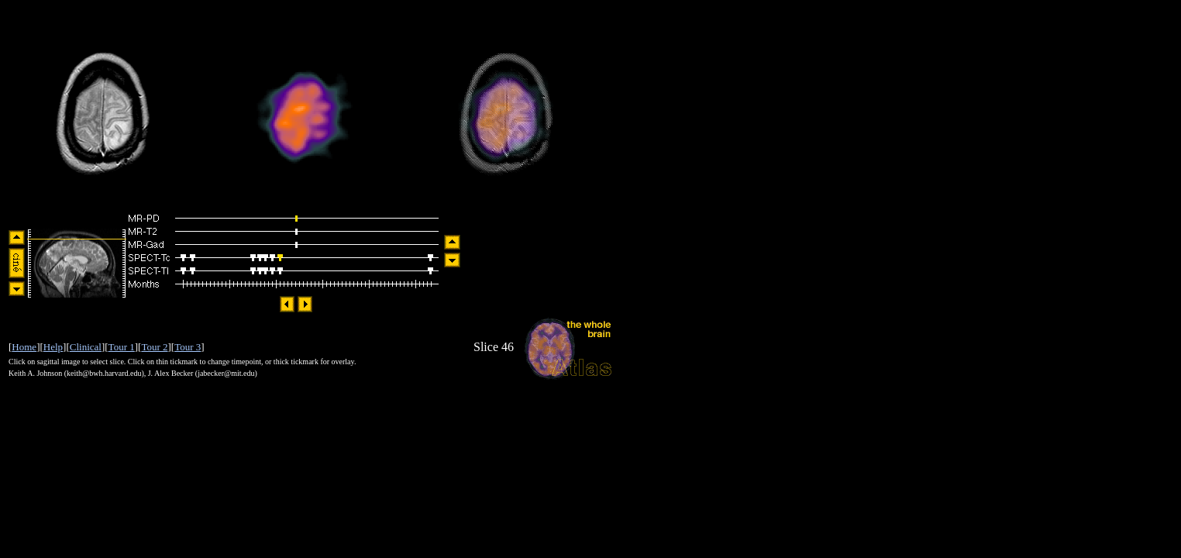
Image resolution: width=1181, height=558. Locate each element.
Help (53, 347)
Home (24, 347)
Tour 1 (121, 347)
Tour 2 (154, 347)
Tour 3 (187, 347)
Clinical (86, 347)
